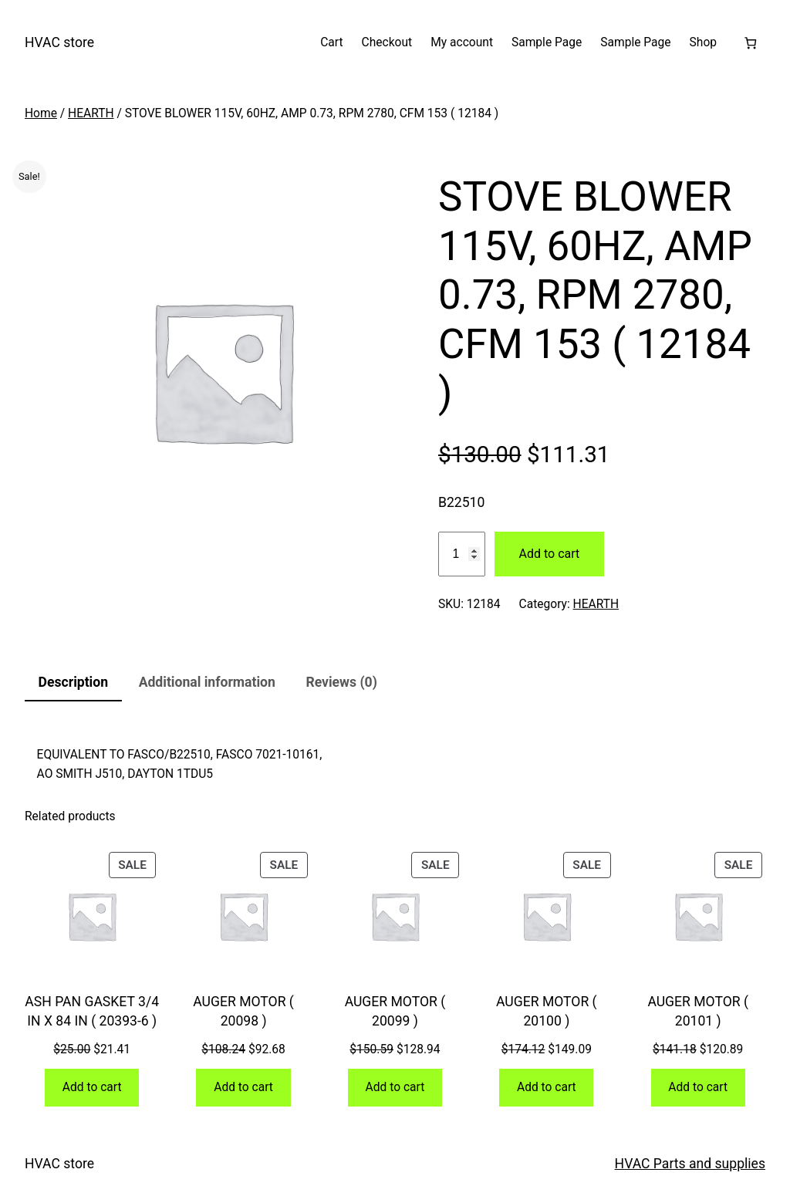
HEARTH (91, 113)
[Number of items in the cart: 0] (750, 43)
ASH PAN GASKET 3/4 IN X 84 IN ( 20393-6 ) (92, 1011)
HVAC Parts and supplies (690, 1164)
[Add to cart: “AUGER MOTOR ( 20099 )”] (395, 1088)
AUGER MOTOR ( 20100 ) (546, 1011)
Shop (703, 42)
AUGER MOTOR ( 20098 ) (243, 1011)
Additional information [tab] (207, 682)
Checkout (387, 42)
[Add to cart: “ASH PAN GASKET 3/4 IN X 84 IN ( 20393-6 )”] (92, 1088)
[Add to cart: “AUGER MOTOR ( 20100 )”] (546, 1088)
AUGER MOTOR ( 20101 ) (697, 1011)
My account (461, 42)
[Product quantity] (461, 554)
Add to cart (549, 553)
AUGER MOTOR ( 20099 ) (395, 1011)
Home (41, 113)
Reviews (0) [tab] (341, 682)
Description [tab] (73, 682)
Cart (331, 42)
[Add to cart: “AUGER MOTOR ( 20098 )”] (243, 1088)
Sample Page (546, 42)
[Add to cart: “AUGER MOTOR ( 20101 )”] (698, 1088)
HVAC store (59, 42)
